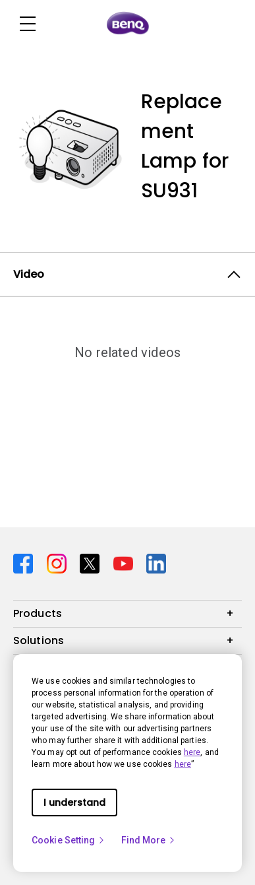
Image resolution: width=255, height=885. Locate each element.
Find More (149, 840)
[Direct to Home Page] (128, 23)
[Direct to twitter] (91, 562)
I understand (74, 802)
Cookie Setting (68, 840)
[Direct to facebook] (24, 562)
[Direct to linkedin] (156, 562)
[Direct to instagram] (58, 562)
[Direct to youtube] (124, 562)
